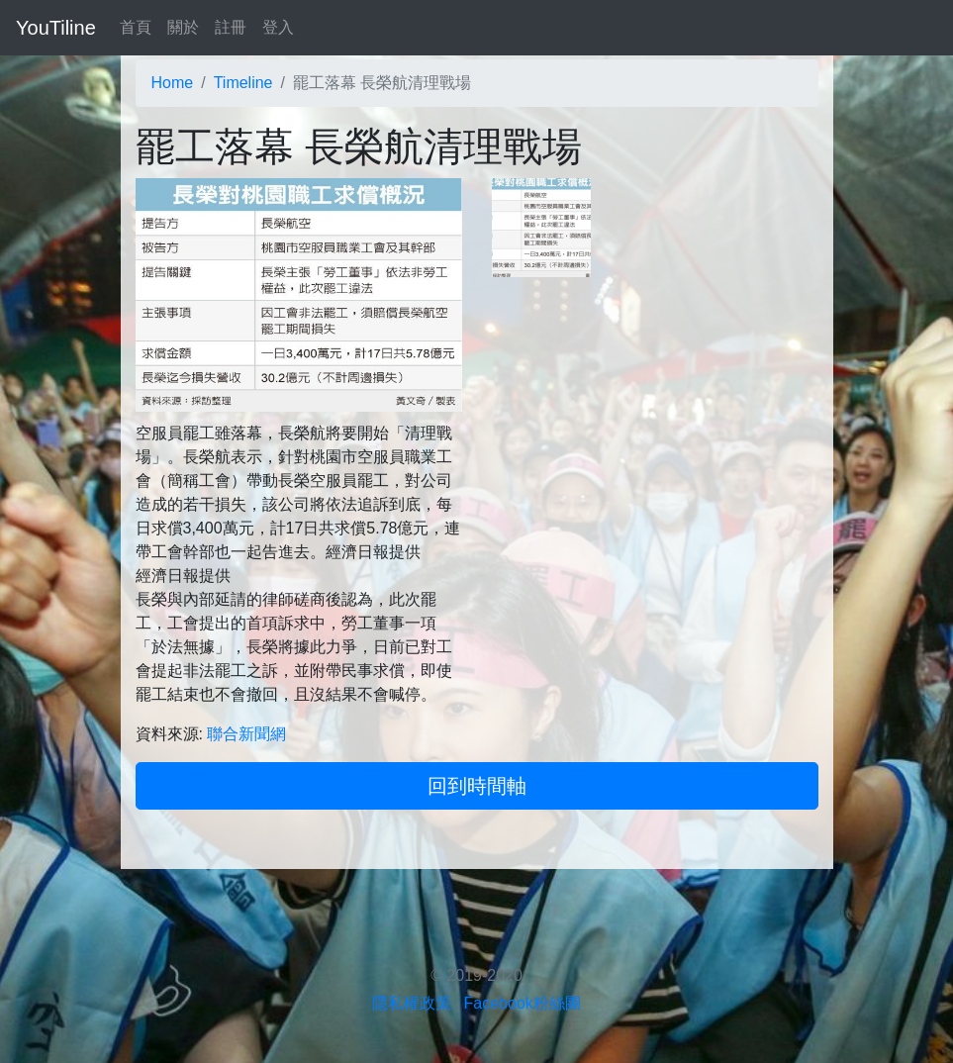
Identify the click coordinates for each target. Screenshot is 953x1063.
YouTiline (56, 28)
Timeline (243, 82)
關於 (183, 27)
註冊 (230, 27)
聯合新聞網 (246, 733)
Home (172, 82)
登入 (278, 27)
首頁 (135, 27)
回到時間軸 (477, 786)
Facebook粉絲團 (522, 1003)
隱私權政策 (411, 1003)
